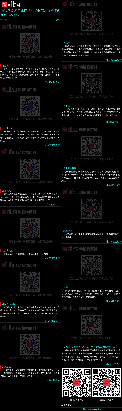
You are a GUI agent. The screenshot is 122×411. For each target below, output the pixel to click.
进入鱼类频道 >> (53, 258)
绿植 (50, 10)
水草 (4, 15)
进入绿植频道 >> (114, 122)
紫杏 (65, 287)
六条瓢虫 (6, 367)
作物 (10, 15)
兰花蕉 (66, 43)
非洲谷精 (67, 231)
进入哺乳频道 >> (53, 82)
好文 (17, 15)
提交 (58, 19)
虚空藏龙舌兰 (69, 168)
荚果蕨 (66, 105)
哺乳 (4, 10)
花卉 (44, 10)
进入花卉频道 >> (114, 59)
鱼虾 (24, 10)
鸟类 (10, 10)
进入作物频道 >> (114, 301)
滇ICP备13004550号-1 (92, 409)
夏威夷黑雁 (7, 128)
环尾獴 (5, 65)
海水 (30, 10)
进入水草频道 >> (114, 241)
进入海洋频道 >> (53, 320)
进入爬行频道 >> (53, 204)
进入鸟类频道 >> (53, 145)
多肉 (57, 10)
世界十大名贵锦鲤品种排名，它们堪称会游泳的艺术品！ (90, 347)
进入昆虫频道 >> (53, 380)
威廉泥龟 (6, 191)
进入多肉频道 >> (114, 185)
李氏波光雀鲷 (8, 304)
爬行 (17, 10)
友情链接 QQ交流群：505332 (91, 405)
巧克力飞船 (7, 250)
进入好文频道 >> (114, 364)
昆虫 (37, 10)
